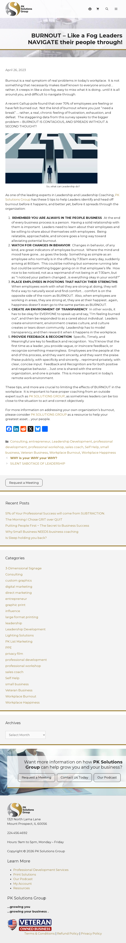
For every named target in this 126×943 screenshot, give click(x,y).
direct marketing (18, 592)
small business (17, 684)
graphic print (15, 605)
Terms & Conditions (39, 933)
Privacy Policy (91, 933)
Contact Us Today (74, 777)
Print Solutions (24, 874)
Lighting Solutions (19, 635)
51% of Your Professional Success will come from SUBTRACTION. (55, 513)
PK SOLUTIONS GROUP (47, 396)
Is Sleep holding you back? (26, 538)
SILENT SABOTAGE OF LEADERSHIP (37, 463)
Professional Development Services (41, 870)
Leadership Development (72, 441)
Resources (21, 888)
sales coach (74, 447)
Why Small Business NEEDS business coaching (41, 531)
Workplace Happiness (99, 452)
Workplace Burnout (64, 452)
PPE (8, 647)
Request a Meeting (24, 483)
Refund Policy (68, 933)
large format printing (21, 617)
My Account (22, 883)
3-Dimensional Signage (23, 568)
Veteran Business (34, 452)
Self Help (92, 447)
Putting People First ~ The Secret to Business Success (47, 525)
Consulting (18, 441)
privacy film (14, 653)
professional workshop (46, 447)
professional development (26, 660)
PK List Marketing (18, 641)
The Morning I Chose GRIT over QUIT (33, 519)
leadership (13, 623)
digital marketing (18, 586)
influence (12, 611)
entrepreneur (39, 441)
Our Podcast (107, 777)
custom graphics (18, 580)
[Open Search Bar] (106, 9)
